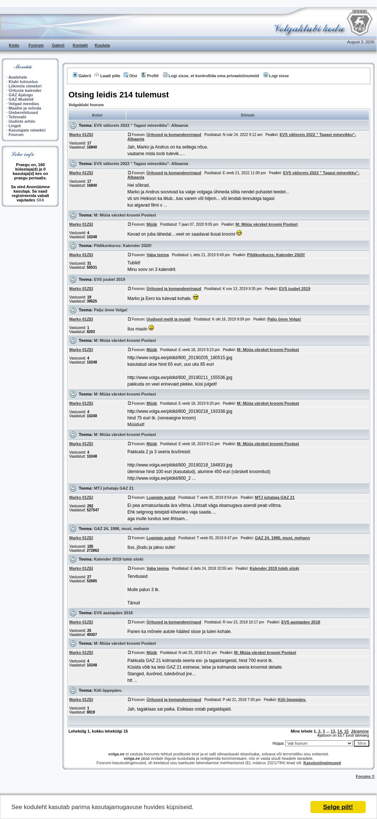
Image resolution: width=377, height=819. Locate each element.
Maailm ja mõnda (24, 108)
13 (333, 731)
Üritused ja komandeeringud (174, 134)
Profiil (149, 76)
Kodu (14, 45)
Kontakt (80, 45)
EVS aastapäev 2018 (113, 613)
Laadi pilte (107, 76)
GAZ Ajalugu (20, 95)
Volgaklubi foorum (86, 105)
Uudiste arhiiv (21, 121)
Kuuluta (102, 45)
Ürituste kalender (25, 90)
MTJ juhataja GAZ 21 (114, 488)
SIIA (40, 200)
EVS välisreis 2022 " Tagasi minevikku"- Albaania (141, 125)
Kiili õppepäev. (108, 690)
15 (346, 731)
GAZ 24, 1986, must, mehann (121, 528)
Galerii (58, 45)
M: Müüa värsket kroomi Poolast (125, 215)
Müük (152, 224)
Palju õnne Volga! (110, 310)
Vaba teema (158, 255)
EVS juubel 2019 (109, 279)
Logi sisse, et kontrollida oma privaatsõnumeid (211, 76)
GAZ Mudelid (21, 99)
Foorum (36, 45)
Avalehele (17, 77)
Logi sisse (276, 76)
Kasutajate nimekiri (27, 130)
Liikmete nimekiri (25, 86)
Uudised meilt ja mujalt (169, 319)
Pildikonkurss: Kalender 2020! (123, 245)
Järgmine (360, 731)
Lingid (14, 126)
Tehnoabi (17, 117)
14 (339, 731)
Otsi (130, 76)
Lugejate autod (161, 497)
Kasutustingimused (322, 763)
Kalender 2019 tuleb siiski (119, 559)
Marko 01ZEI (81, 134)
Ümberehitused (23, 112)
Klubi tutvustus (23, 81)
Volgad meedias (23, 103)
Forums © (365, 776)
